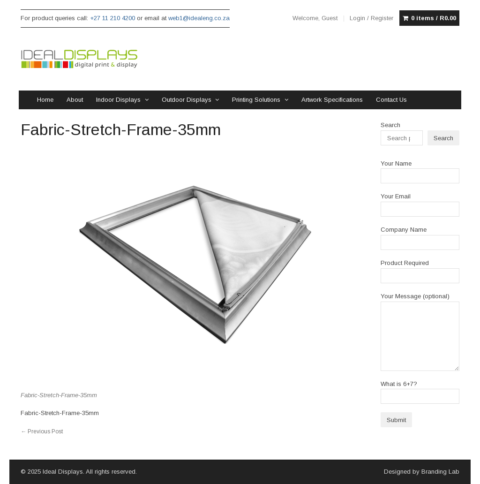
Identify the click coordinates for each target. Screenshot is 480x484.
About (75, 99)
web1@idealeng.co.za (199, 18)
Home (45, 99)
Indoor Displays (118, 99)
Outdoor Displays (186, 99)
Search (390, 125)
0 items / (433, 18)
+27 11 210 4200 (112, 18)
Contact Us (391, 99)
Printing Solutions (256, 99)
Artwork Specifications (332, 99)
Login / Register (371, 18)
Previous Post (42, 431)
